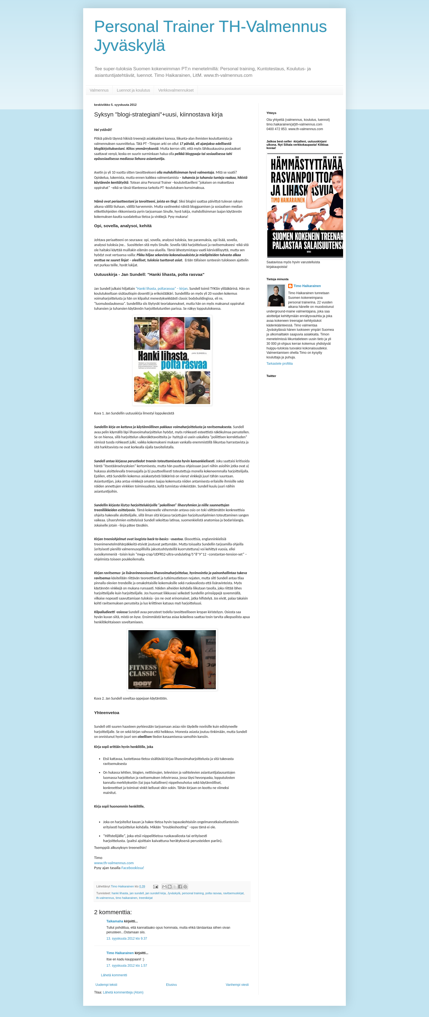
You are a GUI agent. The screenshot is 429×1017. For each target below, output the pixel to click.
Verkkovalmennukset (175, 90)
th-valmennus (105, 897)
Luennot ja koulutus (133, 90)
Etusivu (171, 985)
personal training (193, 893)
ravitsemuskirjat (233, 893)
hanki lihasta (120, 893)
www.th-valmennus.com (114, 862)
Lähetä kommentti (114, 975)
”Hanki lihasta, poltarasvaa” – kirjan (162, 288)
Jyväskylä (173, 893)
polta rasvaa (213, 893)
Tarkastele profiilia (279, 364)
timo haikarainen (126, 897)
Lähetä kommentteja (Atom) (123, 992)
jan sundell (137, 893)
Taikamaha (114, 921)
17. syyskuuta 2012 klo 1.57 (126, 966)
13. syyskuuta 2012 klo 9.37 (126, 938)
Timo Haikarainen (120, 953)
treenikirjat (146, 897)
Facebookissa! (132, 867)
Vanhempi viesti (237, 985)
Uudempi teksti (106, 985)
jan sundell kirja (156, 893)
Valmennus (99, 90)
